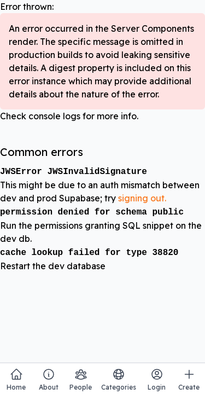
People (80, 379)
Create (189, 379)
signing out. (142, 198)
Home (16, 379)
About (48, 379)
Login (157, 379)
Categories (118, 379)
